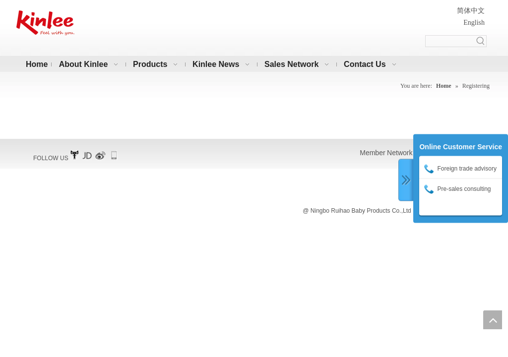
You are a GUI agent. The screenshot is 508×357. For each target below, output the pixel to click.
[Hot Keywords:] (480, 41)
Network (399, 153)
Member (372, 153)
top (492, 319)
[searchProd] (450, 41)
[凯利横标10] (45, 22)
